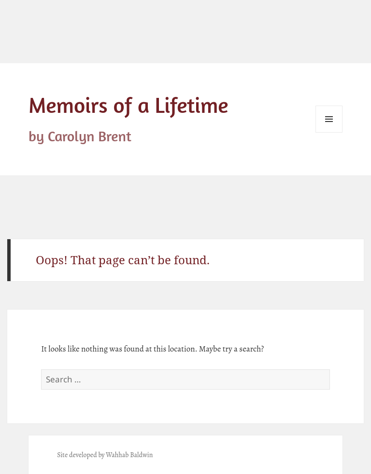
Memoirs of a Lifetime (128, 105)
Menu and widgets (329, 132)
